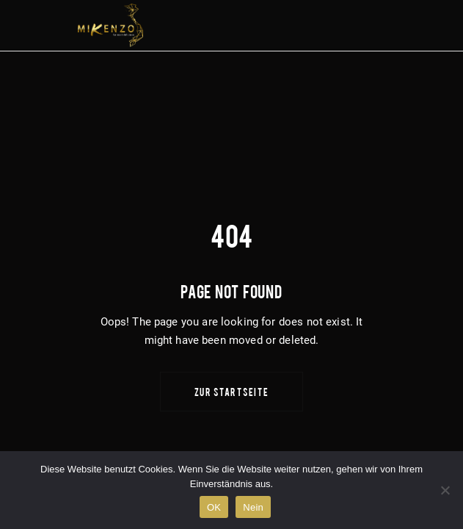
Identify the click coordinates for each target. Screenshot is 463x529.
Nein (253, 507)
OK (214, 507)
